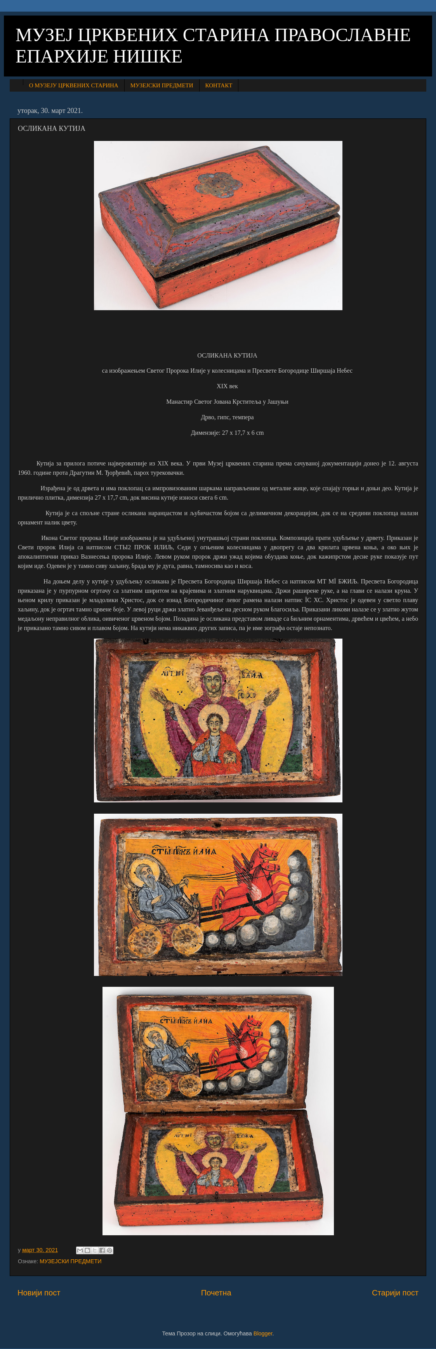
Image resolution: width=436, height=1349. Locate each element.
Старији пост (395, 1292)
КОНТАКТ (219, 85)
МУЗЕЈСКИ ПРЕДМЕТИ (161, 85)
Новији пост (39, 1292)
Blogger (263, 1333)
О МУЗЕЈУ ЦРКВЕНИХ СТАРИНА (73, 85)
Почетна (216, 1292)
